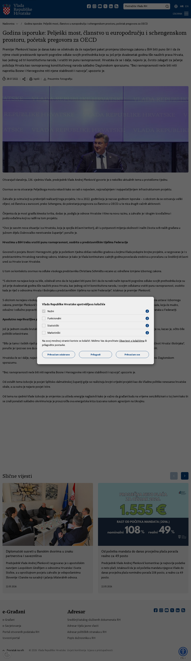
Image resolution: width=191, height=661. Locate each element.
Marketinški (53, 332)
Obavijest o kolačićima (131, 340)
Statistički (53, 325)
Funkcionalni (54, 318)
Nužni (50, 311)
